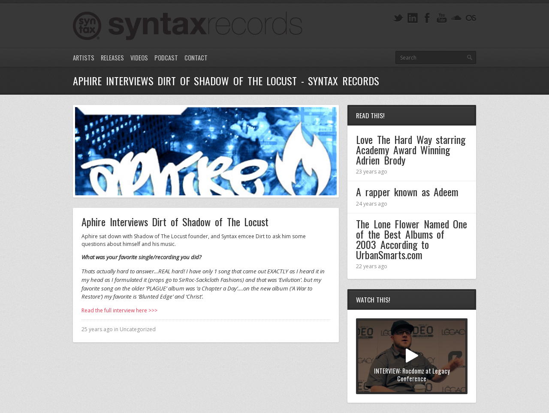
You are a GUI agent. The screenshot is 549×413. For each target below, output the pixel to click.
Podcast (166, 57)
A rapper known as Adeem (407, 191)
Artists (83, 57)
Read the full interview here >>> (119, 310)
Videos (139, 57)
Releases (112, 57)
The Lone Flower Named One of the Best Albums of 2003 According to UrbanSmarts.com (411, 239)
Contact (196, 57)
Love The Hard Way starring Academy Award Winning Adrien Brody (410, 150)
